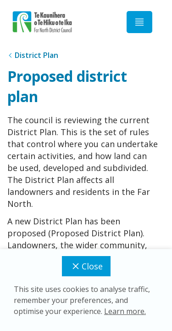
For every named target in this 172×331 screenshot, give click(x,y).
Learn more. (125, 311)
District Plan (36, 55)
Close (86, 266)
